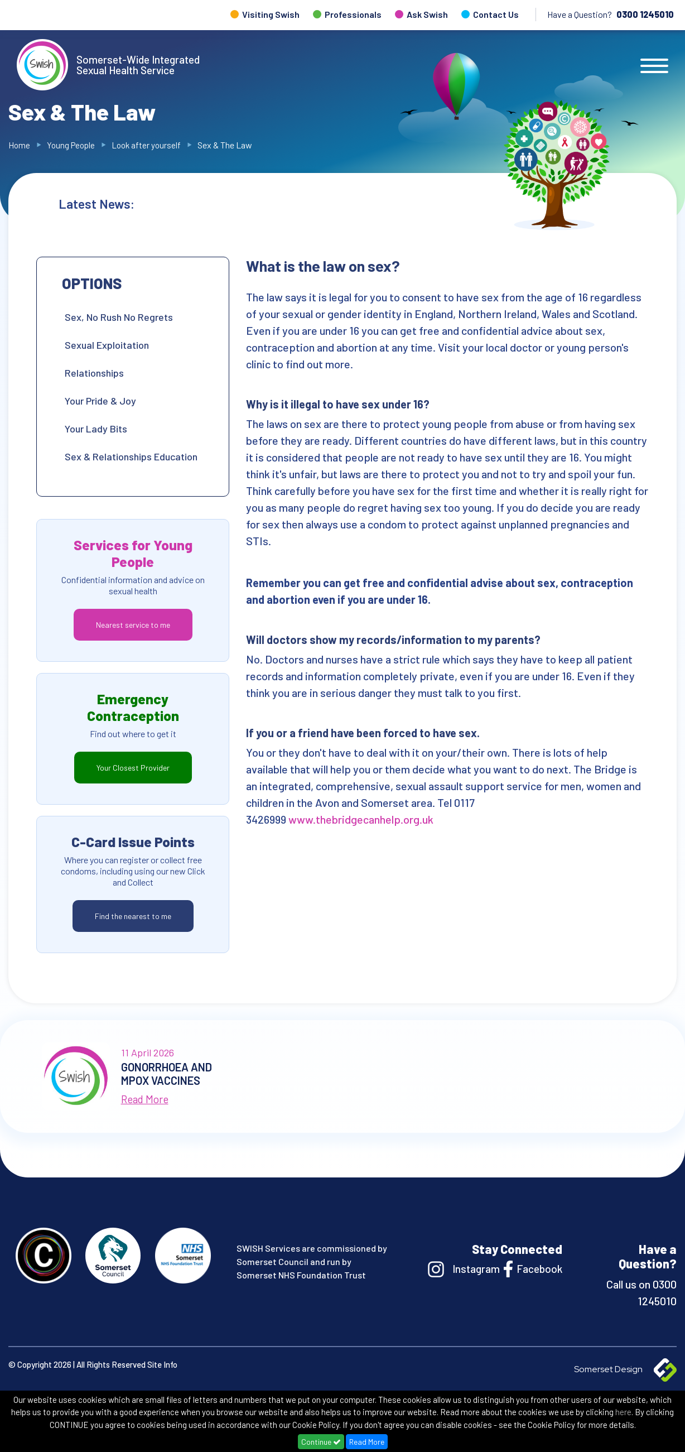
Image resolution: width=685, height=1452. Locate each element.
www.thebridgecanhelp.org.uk (360, 819)
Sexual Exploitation (107, 345)
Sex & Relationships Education (131, 456)
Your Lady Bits (96, 428)
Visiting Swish (271, 14)
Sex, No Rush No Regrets (119, 317)
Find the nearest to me (133, 916)
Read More (366, 1441)
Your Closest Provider (133, 767)
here (623, 1412)
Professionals (353, 14)
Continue (321, 1441)
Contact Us (496, 14)
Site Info (162, 1364)
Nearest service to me (133, 624)
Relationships (94, 373)
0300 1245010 (645, 14)
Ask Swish (427, 14)
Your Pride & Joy (100, 401)
